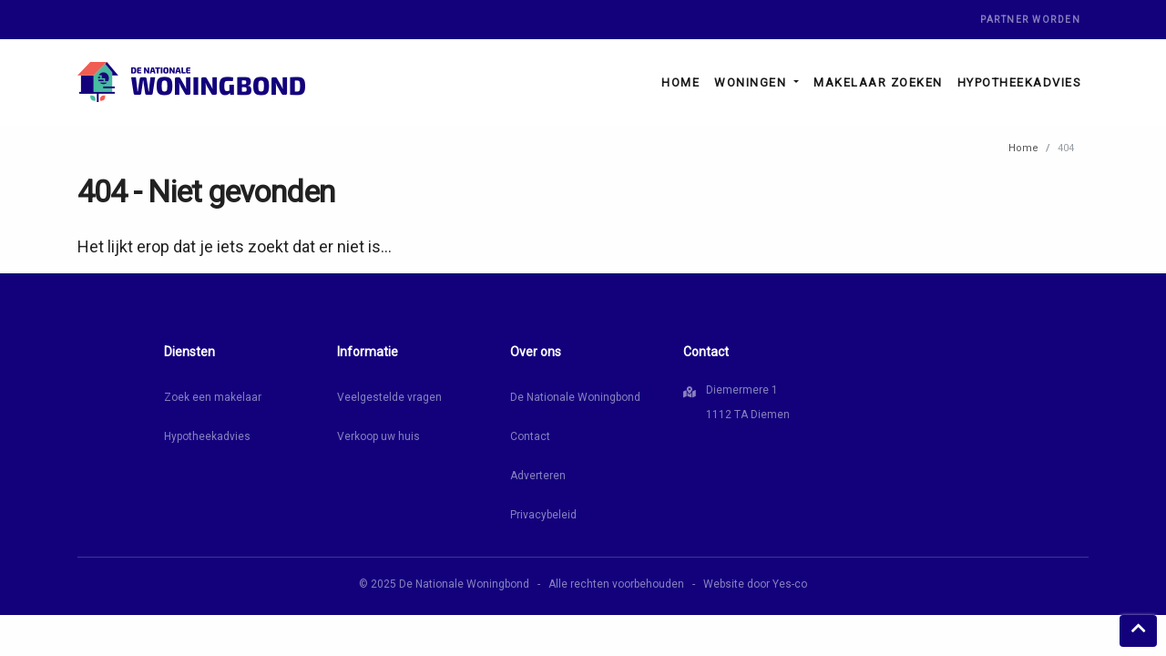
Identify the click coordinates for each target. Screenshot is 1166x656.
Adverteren (538, 475)
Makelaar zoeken (878, 82)
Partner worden (1030, 20)
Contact (530, 436)
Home (680, 82)
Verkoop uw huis (378, 436)
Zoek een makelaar (212, 397)
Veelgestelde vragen (389, 397)
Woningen (752, 82)
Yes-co (789, 584)
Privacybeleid (543, 514)
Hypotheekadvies (1019, 82)
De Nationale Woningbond (575, 397)
